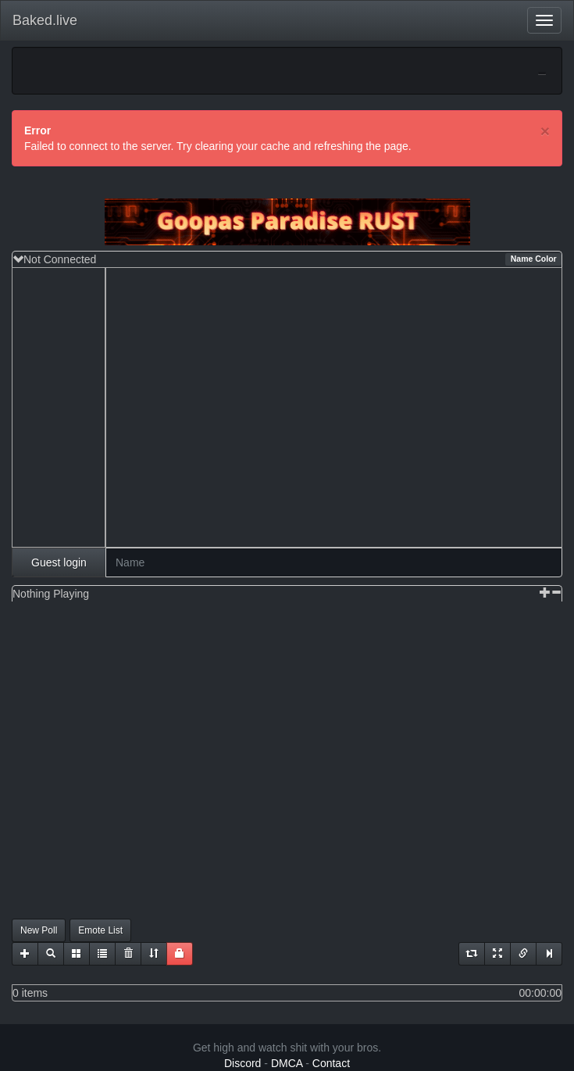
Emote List (100, 930)
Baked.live (44, 20)
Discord (242, 1063)
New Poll (38, 930)
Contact (331, 1063)
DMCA (286, 1063)
